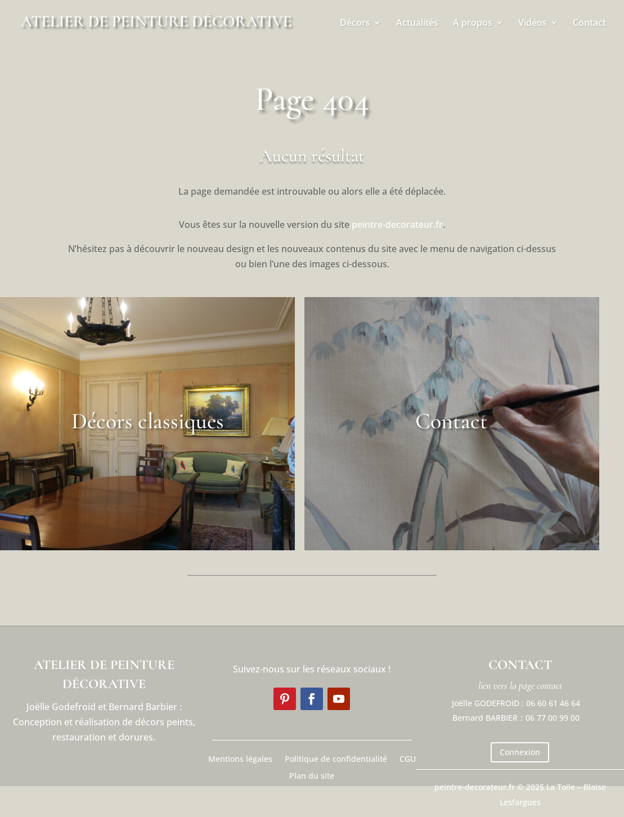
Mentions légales (240, 758)
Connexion (520, 752)
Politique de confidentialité (336, 758)
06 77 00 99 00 (553, 717)
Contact (589, 24)
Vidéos (532, 24)
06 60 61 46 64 (553, 703)
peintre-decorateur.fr (397, 224)
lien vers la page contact (520, 685)
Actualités (417, 24)
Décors (355, 24)
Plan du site (311, 775)
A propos (472, 24)
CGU (407, 758)
